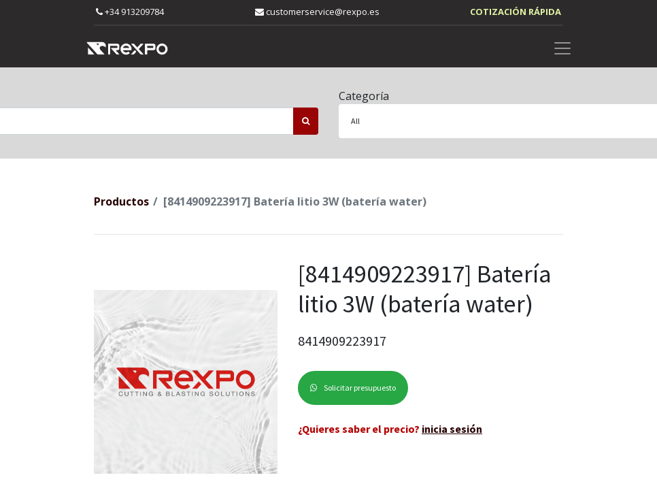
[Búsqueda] (305, 121)
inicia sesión (452, 429)
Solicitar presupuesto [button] (353, 387)
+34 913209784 (130, 11)
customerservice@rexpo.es (317, 11)
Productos (121, 201)
